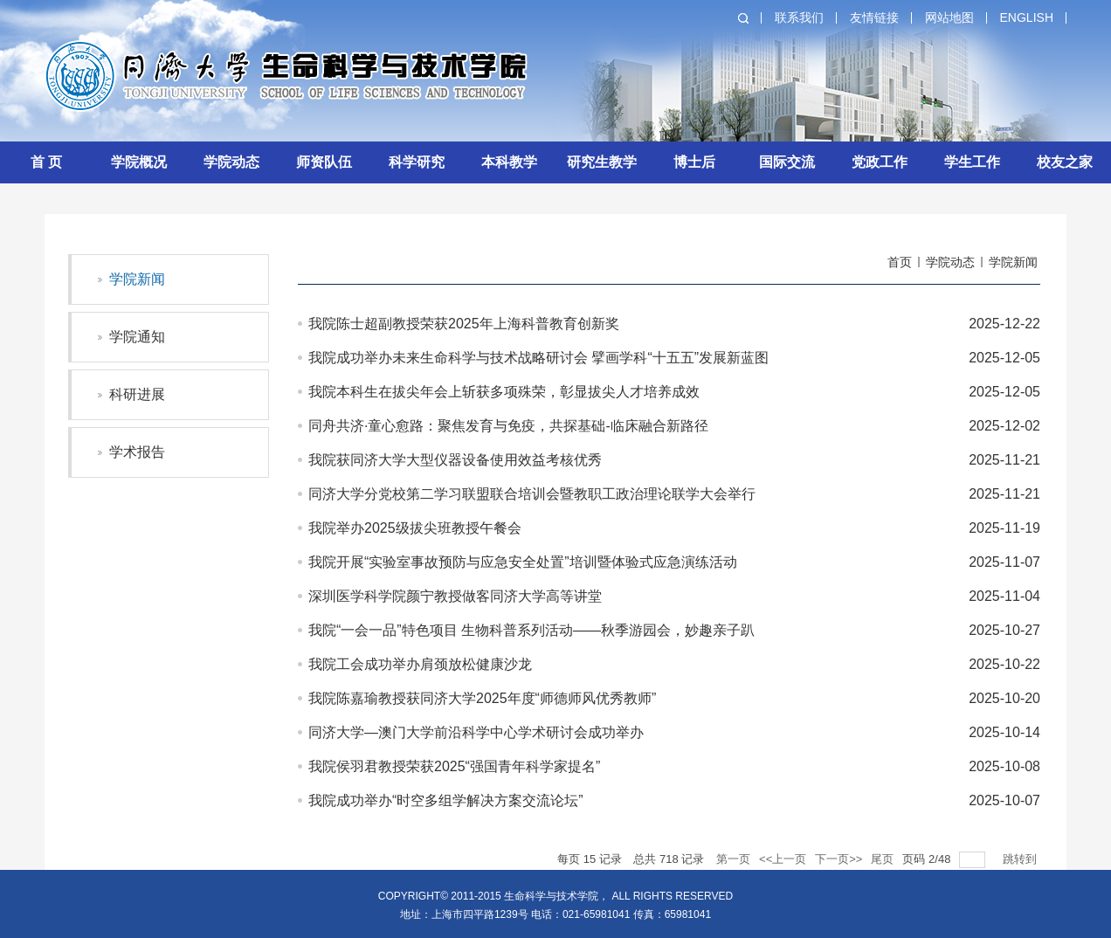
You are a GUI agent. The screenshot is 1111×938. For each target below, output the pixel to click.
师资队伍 (324, 162)
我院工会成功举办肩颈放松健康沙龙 (420, 664)
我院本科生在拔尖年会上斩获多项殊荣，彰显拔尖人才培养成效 (504, 391)
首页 (899, 262)
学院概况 (139, 162)
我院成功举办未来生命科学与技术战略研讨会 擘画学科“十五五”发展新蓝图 (538, 357)
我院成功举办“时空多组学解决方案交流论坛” (445, 800)
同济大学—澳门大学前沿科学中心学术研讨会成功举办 (476, 732)
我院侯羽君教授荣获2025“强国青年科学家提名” (454, 766)
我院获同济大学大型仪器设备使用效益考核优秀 (455, 459)
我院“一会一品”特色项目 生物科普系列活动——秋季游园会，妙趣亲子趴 (531, 630)
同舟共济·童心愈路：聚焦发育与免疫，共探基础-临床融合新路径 (508, 425)
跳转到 (1021, 859)
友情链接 (874, 17)
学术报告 (137, 452)
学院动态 (231, 162)
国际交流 (787, 162)
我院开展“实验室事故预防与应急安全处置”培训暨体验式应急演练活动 (522, 562)
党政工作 (879, 162)
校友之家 (1065, 162)
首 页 (46, 162)
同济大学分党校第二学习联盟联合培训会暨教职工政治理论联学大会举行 (532, 493)
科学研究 (417, 162)
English (1026, 17)
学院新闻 (137, 279)
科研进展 (137, 394)
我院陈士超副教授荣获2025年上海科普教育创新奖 (463, 323)
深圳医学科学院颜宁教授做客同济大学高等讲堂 (455, 596)
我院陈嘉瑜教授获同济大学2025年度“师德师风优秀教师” (482, 698)
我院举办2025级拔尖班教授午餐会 (414, 528)
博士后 (694, 162)
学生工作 (972, 162)
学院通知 (137, 336)
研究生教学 (602, 162)
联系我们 (799, 17)
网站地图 (949, 17)
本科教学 (509, 162)
